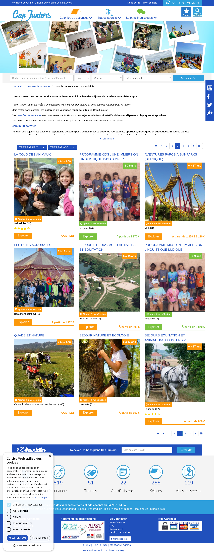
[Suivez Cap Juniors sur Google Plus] (209, 113)
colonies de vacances (29, 115)
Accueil (18, 86)
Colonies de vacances (38, 86)
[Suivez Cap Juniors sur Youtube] (209, 87)
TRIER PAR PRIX (28, 147)
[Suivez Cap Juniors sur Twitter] (209, 105)
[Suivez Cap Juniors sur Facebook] (209, 96)
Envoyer (186, 449)
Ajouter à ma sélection (29, 219)
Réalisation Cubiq (93, 550)
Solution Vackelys (116, 550)
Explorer (23, 235)
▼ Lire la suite (106, 138)
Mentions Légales (120, 545)
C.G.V (87, 545)
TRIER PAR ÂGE (59, 147)
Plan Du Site (100, 545)
